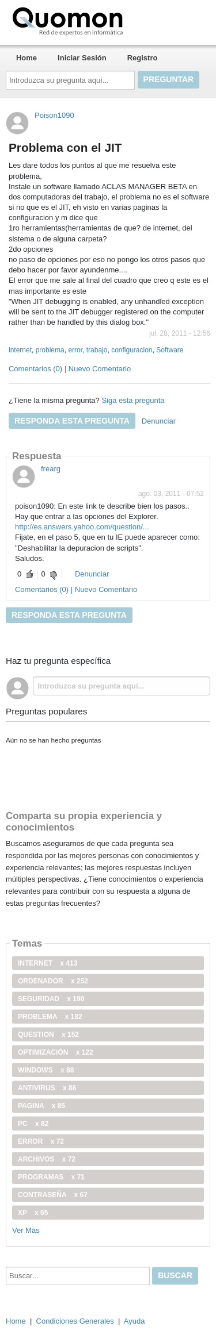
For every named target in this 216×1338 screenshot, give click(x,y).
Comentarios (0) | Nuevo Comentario (70, 368)
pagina (41, 1106)
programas (51, 1177)
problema (50, 350)
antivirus (47, 1088)
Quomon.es (104, 20)
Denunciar (159, 421)
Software (169, 350)
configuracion (131, 350)
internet (20, 350)
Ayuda (134, 1321)
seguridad (51, 999)
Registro (142, 57)
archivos (46, 1159)
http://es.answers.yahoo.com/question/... (82, 526)
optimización (55, 1052)
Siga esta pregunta (132, 400)
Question (48, 1035)
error (75, 350)
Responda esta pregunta (72, 420)
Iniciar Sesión (82, 57)
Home (26, 57)
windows (46, 1070)
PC (33, 1124)
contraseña (53, 1195)
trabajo (97, 350)
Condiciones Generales (75, 1321)
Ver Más (26, 1230)
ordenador (53, 981)
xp (33, 1213)
